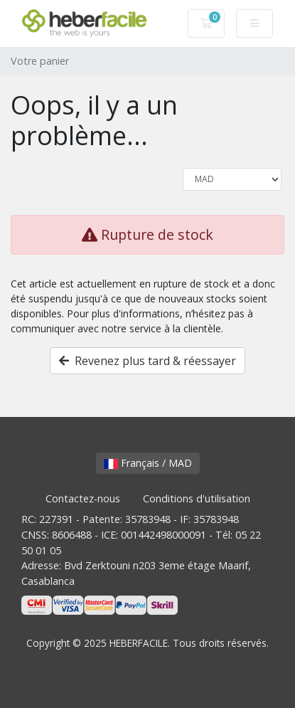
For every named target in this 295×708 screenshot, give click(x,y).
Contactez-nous (82, 498)
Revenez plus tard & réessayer (147, 361)
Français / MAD (148, 463)
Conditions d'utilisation (196, 498)
